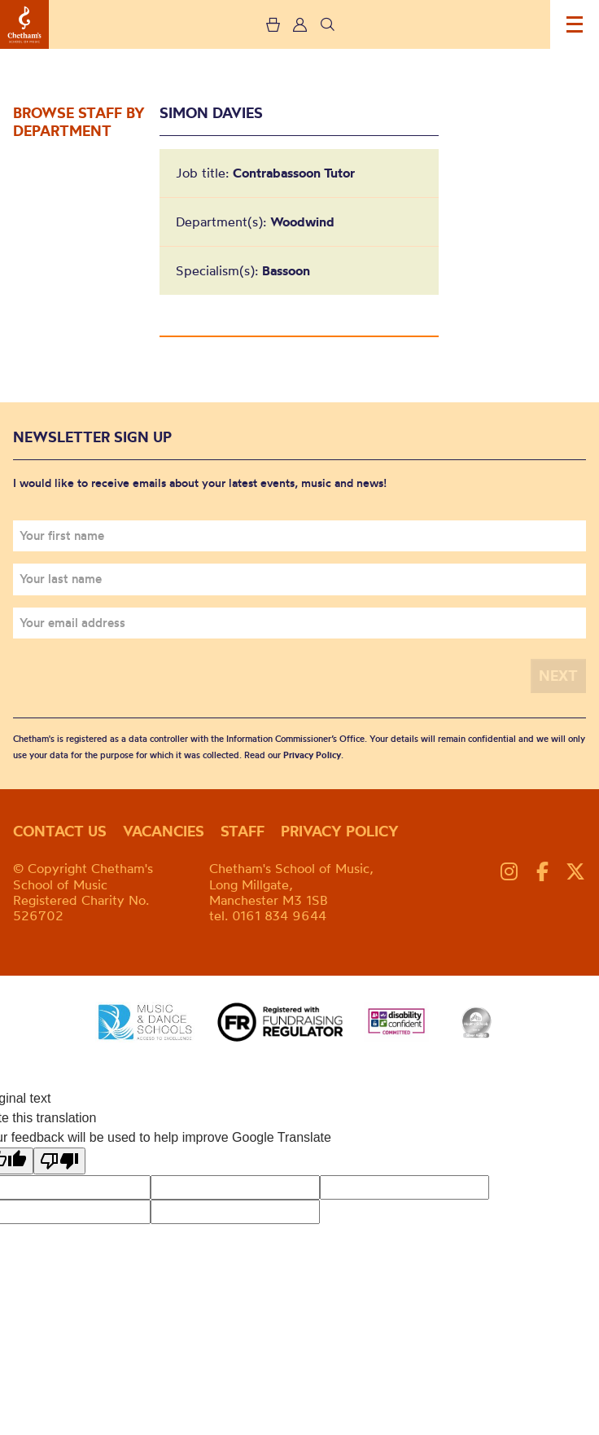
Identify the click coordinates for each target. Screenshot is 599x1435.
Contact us (60, 831)
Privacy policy (340, 831)
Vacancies (163, 831)
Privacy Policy (312, 755)
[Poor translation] (59, 1161)
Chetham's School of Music (24, 24)
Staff (243, 831)
